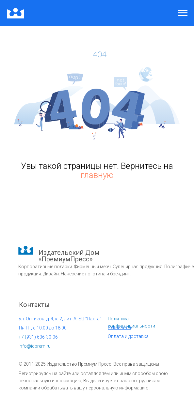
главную (97, 175)
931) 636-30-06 (38, 337)
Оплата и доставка (128, 336)
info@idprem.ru (35, 346)
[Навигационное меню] (182, 13)
